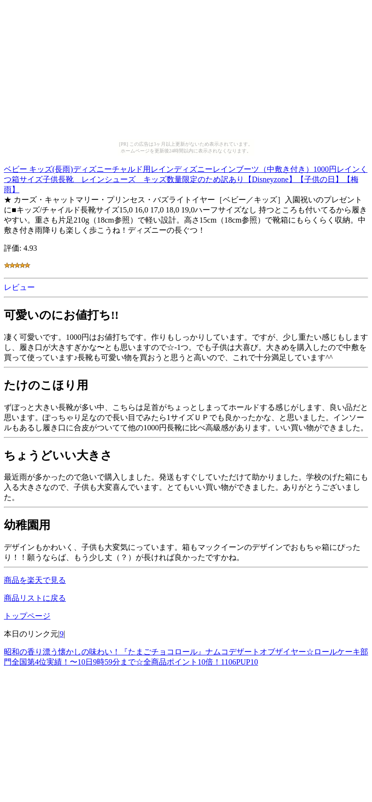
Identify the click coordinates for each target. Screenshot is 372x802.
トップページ (27, 616)
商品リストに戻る (35, 598)
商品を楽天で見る (35, 580)
